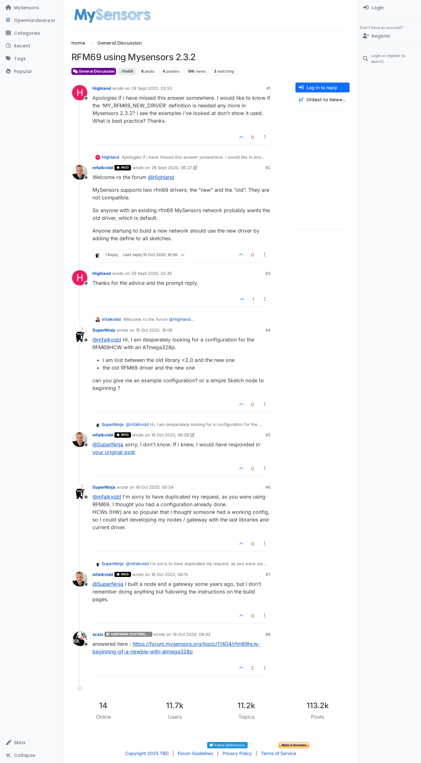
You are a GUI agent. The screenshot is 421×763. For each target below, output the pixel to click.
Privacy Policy (237, 753)
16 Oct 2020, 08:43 (191, 634)
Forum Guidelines (195, 753)
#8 (268, 634)
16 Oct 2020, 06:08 (170, 434)
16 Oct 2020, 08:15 (169, 574)
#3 (268, 273)
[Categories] (32, 33)
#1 (268, 88)
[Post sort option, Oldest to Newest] (322, 100)
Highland (101, 88)
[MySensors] (32, 8)
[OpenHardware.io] (32, 20)
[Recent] (32, 46)
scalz (97, 634)
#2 (268, 167)
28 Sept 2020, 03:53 (151, 88)
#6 (268, 487)
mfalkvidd (102, 167)
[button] (32, 743)
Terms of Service (278, 753)
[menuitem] (389, 8)
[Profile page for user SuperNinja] (79, 334)
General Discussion (93, 71)
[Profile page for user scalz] (79, 638)
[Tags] (32, 59)
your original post (113, 452)
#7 (268, 574)
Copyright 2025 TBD (147, 753)
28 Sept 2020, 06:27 (171, 167)
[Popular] (32, 71)
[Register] (389, 36)
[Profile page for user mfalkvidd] (79, 172)
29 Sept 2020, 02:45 (151, 273)
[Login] (389, 8)
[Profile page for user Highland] (79, 92)
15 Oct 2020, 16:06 (154, 330)
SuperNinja (103, 330)
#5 (268, 434)
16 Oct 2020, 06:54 (154, 487)
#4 (268, 330)
